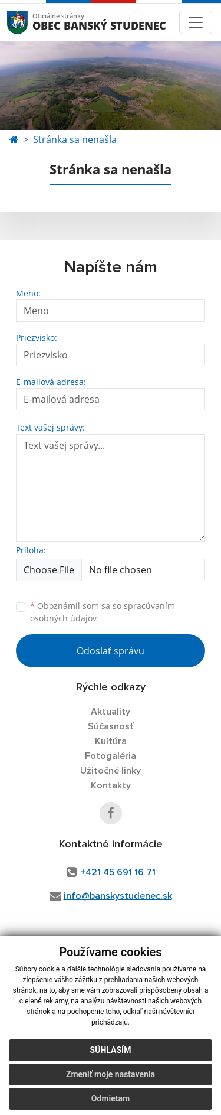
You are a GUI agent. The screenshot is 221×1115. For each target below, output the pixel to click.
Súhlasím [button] (110, 1050)
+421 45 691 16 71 (118, 872)
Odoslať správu (110, 650)
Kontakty (111, 785)
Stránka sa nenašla (75, 139)
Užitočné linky (110, 770)
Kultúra (111, 741)
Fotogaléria (110, 756)
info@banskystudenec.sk (118, 896)
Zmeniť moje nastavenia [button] (110, 1074)
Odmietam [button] (110, 1098)
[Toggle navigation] (195, 22)
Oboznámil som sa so (102, 612)
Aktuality (110, 711)
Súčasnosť (111, 726)
